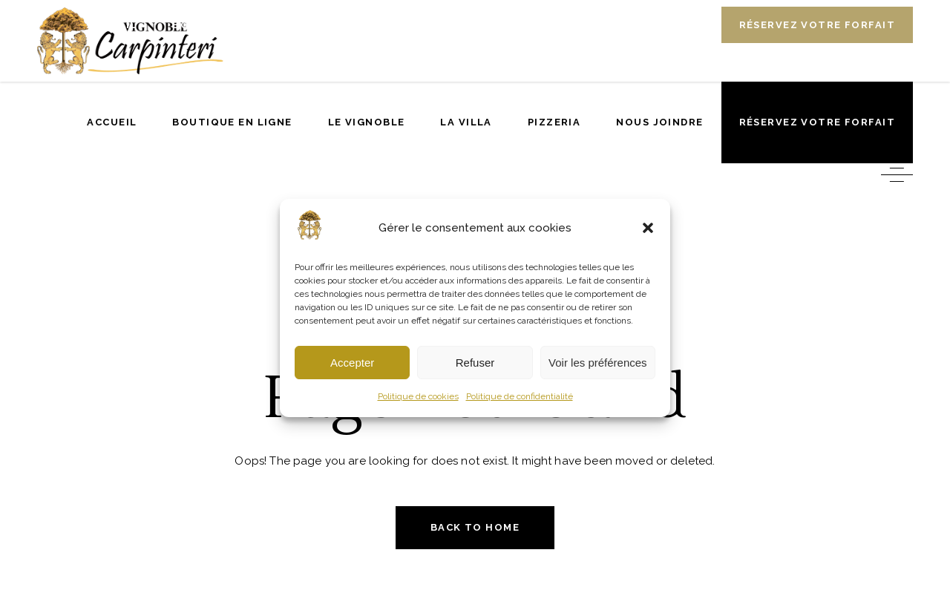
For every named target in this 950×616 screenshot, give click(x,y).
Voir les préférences (597, 362)
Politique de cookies (418, 396)
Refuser (475, 362)
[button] (648, 227)
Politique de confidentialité (519, 396)
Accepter (352, 362)
